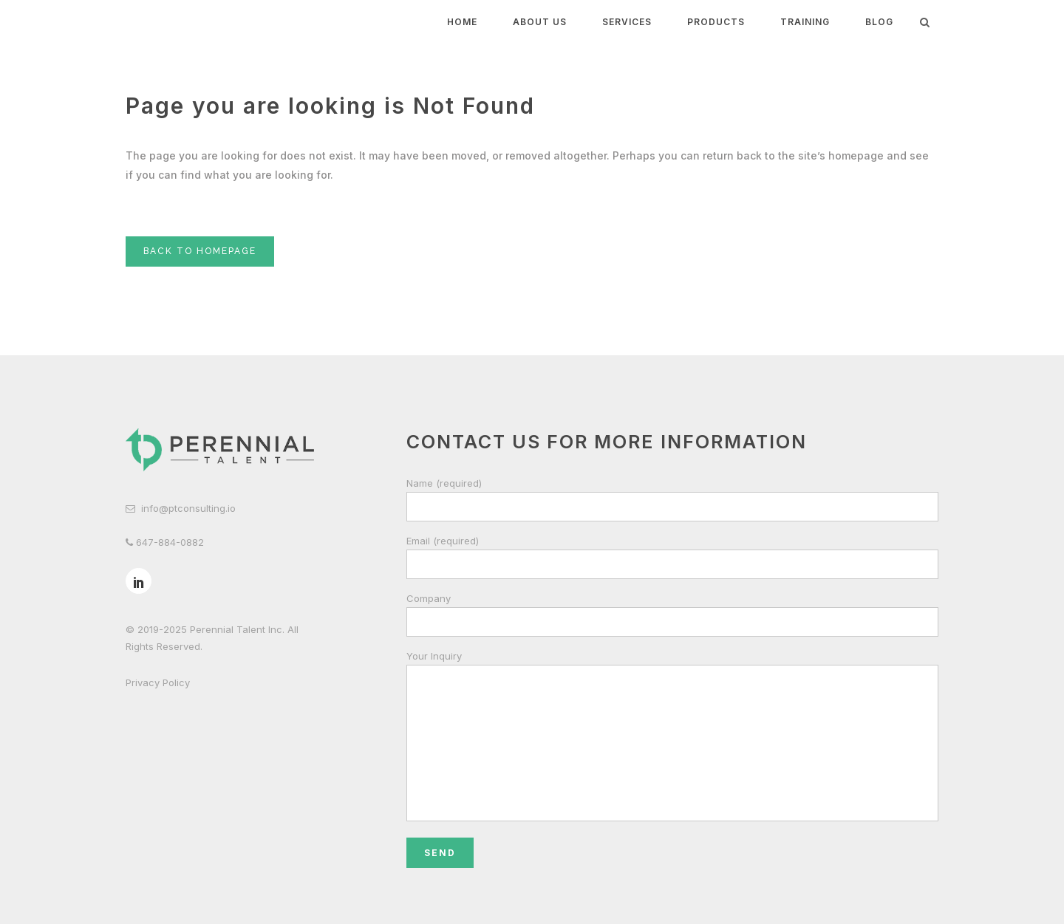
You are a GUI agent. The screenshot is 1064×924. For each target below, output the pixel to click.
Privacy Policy (158, 682)
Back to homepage (199, 251)
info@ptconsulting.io (188, 508)
